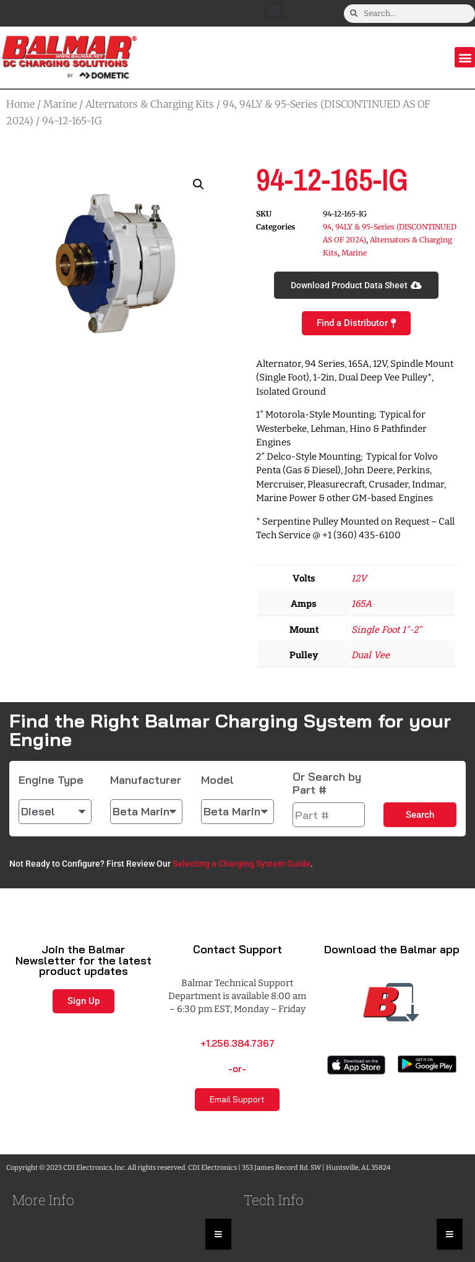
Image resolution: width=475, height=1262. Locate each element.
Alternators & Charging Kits (149, 104)
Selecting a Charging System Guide (241, 864)
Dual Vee (370, 654)
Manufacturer (145, 780)
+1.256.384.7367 (237, 1043)
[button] (273, 10)
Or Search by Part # (327, 783)
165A (361, 603)
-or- (237, 1069)
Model (217, 780)
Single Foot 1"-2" (386, 629)
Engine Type (51, 780)
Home (20, 104)
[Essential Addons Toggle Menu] (218, 1234)
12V (359, 578)
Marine (60, 104)
